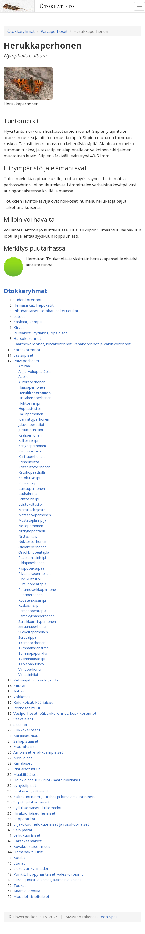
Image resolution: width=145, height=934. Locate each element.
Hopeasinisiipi (29, 408)
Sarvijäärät (22, 829)
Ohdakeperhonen (32, 546)
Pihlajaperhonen (31, 562)
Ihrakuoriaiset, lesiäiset (34, 813)
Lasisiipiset (23, 355)
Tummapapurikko (32, 653)
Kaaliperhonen (30, 435)
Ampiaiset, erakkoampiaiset (38, 752)
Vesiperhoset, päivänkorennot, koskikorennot (54, 713)
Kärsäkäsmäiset (27, 840)
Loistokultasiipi (30, 504)
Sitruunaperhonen (32, 626)
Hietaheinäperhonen (34, 397)
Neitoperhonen (30, 525)
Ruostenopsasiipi (32, 600)
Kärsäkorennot (26, 349)
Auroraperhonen (31, 381)
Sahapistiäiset (25, 741)
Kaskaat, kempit (27, 321)
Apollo (23, 376)
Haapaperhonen (31, 387)
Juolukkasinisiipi (30, 429)
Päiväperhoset (54, 31)
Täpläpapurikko (31, 663)
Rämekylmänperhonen (36, 616)
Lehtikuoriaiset (26, 835)
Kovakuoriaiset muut (31, 846)
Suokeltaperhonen (33, 631)
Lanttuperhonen (31, 488)
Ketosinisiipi (27, 483)
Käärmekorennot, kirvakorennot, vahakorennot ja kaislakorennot (72, 343)
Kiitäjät (19, 685)
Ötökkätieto (57, 6)
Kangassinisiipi (30, 451)
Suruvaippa (27, 637)
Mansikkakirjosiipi (32, 509)
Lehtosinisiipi (28, 498)
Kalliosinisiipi (28, 440)
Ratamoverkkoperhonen (38, 589)
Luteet (19, 316)
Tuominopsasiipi (31, 658)
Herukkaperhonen (34, 392)
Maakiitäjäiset (25, 774)
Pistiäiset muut (26, 768)
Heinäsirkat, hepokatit (33, 305)
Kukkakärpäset (26, 729)
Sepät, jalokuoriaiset (31, 802)
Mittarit (20, 691)
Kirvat (18, 327)
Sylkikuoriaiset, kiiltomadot (37, 807)
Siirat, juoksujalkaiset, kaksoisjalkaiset (47, 879)
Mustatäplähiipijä (32, 520)
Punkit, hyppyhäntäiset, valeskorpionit (48, 874)
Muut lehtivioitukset (31, 896)
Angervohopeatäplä (34, 371)
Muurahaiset (24, 746)
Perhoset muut (26, 707)
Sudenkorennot (27, 299)
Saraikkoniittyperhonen (37, 621)
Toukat (19, 885)
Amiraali (24, 365)
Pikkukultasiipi (29, 578)
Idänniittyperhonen (33, 419)
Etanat (19, 863)
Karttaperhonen (31, 456)
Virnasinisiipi (28, 674)
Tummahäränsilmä (33, 647)
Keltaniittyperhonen (34, 466)
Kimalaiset (22, 763)
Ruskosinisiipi (28, 605)
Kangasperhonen (32, 445)
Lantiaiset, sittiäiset (30, 791)
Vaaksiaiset (23, 718)
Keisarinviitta (28, 461)
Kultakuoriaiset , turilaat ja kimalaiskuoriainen (54, 796)
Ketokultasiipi (29, 477)
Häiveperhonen (30, 413)
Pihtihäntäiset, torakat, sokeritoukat (45, 310)
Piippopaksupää (31, 568)
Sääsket (20, 724)
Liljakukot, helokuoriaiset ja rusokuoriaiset (51, 824)
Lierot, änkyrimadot (30, 868)
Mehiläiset (22, 757)
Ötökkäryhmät (21, 31)
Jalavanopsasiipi (31, 424)
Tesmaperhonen (31, 642)
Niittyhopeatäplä (32, 530)
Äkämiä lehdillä (26, 890)
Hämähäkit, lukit (28, 851)
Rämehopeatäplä (32, 610)
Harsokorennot (27, 338)
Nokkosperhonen (32, 541)
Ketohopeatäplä (31, 472)
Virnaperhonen (30, 669)
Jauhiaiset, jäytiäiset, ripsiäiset (40, 332)
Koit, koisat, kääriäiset (33, 702)
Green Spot (107, 916)
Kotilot (19, 857)
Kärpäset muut (26, 735)
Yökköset (21, 696)
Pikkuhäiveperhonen (34, 573)
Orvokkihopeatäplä (33, 552)
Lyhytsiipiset (24, 785)
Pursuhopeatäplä (32, 584)
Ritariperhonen (30, 594)
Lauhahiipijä (27, 493)
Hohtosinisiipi (29, 403)
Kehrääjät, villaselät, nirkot (37, 680)
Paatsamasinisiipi (32, 557)
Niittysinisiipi (28, 536)
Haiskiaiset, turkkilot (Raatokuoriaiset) (47, 779)
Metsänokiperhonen (34, 514)
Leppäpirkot (24, 818)
